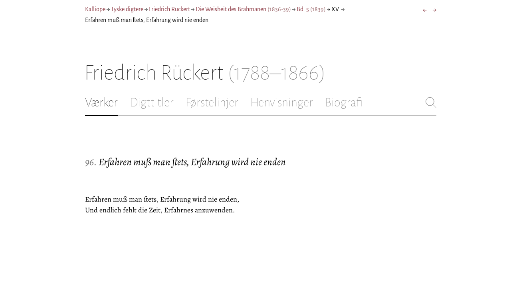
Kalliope (95, 9)
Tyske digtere (127, 9)
